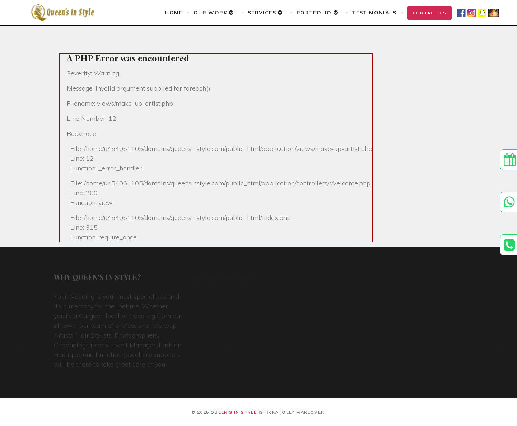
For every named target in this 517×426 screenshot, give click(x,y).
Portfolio (317, 12)
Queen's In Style (233, 412)
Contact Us (429, 12)
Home (173, 12)
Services (265, 12)
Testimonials (374, 12)
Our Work (214, 12)
